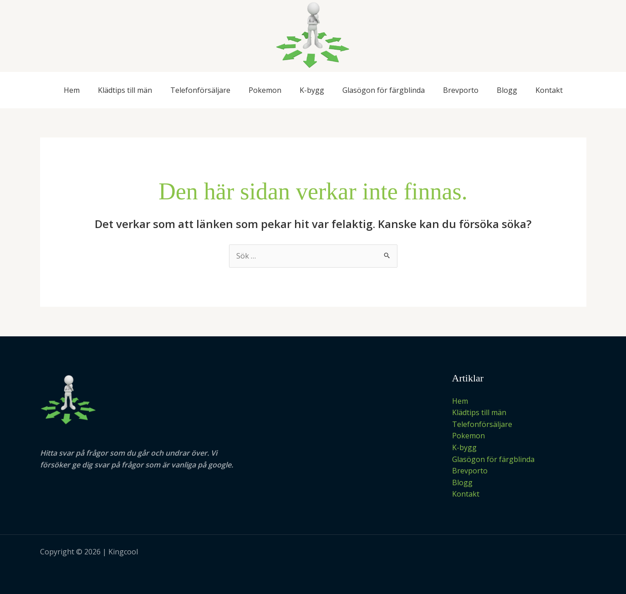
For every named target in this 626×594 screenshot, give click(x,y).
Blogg (507, 90)
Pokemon (265, 90)
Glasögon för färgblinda (383, 90)
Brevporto (460, 90)
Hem (72, 90)
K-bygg (312, 90)
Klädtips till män (125, 90)
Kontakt (549, 90)
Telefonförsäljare (200, 90)
